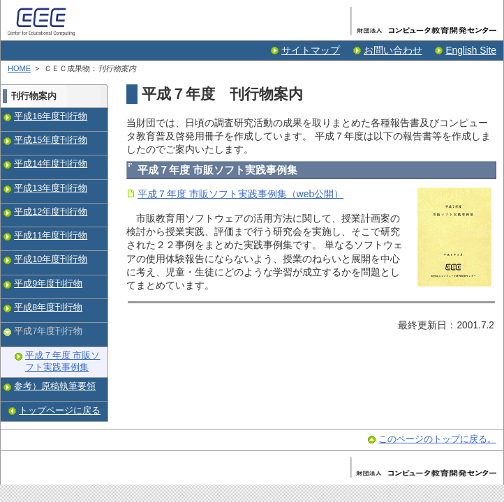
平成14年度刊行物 (50, 164)
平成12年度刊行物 (50, 212)
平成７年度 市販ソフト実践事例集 (63, 362)
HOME (19, 68)
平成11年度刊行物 (50, 236)
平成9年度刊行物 (48, 284)
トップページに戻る (60, 411)
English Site (470, 50)
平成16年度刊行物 (50, 116)
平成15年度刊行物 (50, 140)
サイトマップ (310, 50)
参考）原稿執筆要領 (55, 386)
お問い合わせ (393, 50)
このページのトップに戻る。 (437, 439)
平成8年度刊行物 (48, 307)
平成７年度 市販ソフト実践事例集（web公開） (240, 194)
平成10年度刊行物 (50, 259)
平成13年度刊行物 (50, 188)
